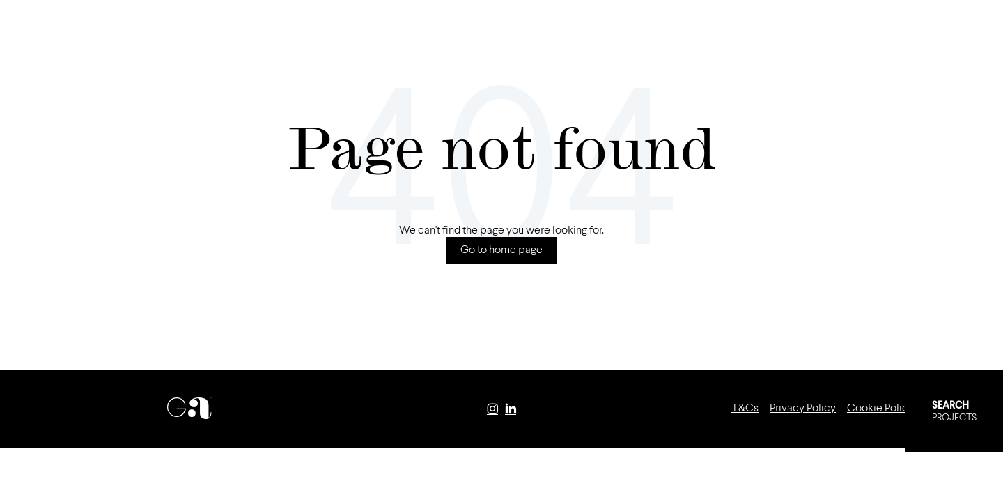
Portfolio (155, 35)
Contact (312, 35)
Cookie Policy (880, 408)
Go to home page (501, 250)
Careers (235, 35)
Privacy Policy (803, 408)
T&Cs (745, 408)
